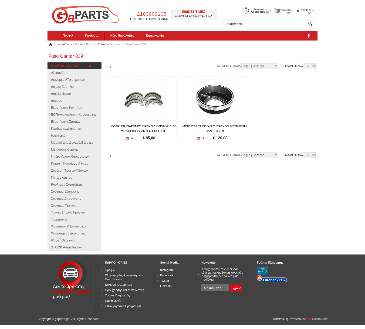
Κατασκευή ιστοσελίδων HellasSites (300, 319)
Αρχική (50, 44)
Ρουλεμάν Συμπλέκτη (66, 184)
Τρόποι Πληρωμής (117, 295)
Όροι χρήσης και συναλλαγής (124, 290)
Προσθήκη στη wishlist (131, 138)
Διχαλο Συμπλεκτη (64, 86)
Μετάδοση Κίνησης (64, 149)
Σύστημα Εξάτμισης (65, 191)
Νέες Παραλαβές (122, 35)
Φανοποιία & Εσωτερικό (68, 226)
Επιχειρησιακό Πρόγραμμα (123, 306)
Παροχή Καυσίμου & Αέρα (69, 163)
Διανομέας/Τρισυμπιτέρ (68, 79)
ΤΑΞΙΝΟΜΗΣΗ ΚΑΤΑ (229, 65)
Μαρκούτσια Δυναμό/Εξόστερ (72, 142)
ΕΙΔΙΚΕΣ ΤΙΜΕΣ (193, 12)
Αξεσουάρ (58, 73)
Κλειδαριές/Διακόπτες (66, 128)
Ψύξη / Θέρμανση (64, 240)
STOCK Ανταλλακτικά (66, 247)
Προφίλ (68, 35)
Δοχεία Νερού (61, 93)
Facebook (166, 275)
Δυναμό (56, 100)
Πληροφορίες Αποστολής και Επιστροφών (124, 277)
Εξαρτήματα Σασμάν (65, 121)
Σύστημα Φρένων (109, 44)
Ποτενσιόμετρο (61, 177)
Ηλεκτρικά (58, 135)
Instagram (167, 270)
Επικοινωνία (155, 35)
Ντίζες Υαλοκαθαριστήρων (70, 156)
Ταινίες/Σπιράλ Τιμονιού (68, 212)
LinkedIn (166, 286)
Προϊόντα (92, 35)
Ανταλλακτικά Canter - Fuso (75, 44)
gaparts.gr (88, 14)
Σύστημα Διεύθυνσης (66, 198)
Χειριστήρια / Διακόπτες (68, 233)
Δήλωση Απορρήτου (118, 284)
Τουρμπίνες (59, 219)
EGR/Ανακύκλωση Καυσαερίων (73, 114)
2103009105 (152, 14)
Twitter (164, 280)
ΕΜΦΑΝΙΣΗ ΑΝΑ (293, 65)
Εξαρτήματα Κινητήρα (66, 107)
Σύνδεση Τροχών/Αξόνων (69, 170)
